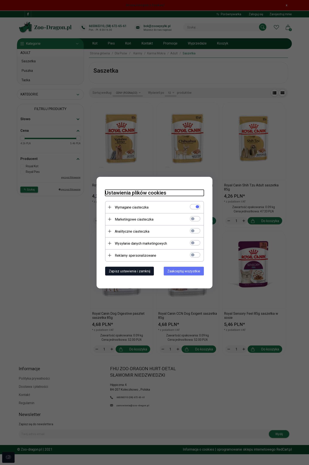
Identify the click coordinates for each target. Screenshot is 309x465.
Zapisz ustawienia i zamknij (129, 271)
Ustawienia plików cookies (135, 193)
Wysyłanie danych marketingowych (141, 243)
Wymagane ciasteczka (131, 207)
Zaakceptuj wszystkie (183, 271)
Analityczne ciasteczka (132, 231)
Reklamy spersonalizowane (135, 255)
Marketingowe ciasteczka (134, 219)
